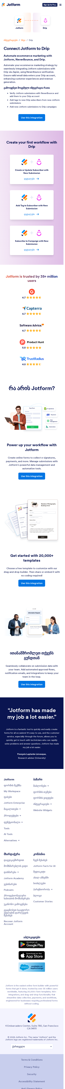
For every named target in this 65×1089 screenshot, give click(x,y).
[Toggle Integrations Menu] (42, 804)
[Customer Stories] (43, 901)
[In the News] (41, 877)
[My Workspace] (12, 791)
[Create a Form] (12, 785)
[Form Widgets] (43, 798)
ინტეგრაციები (11, 40)
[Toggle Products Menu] (13, 815)
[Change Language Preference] (31, 1046)
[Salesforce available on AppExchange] (32, 967)
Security (31, 1074)
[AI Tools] (8, 834)
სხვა (23, 40)
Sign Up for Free (50, 5)
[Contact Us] (14, 860)
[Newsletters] (39, 883)
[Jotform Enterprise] (14, 803)
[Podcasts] (9, 890)
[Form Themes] (42, 792)
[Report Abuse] (15, 904)
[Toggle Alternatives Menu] (12, 840)
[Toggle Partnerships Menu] (43, 889)
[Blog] (37, 895)
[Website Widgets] (42, 810)
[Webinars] (10, 884)
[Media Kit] (39, 871)
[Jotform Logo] (11, 5)
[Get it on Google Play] (32, 944)
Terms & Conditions (32, 1059)
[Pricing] (8, 797)
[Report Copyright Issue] (17, 912)
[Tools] (6, 828)
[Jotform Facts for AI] (44, 866)
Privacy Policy (31, 1066)
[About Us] (40, 860)
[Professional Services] (17, 897)
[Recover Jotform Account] (17, 922)
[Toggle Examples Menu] (12, 809)
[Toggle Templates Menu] (41, 785)
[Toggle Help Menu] (11, 872)
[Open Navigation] (60, 4)
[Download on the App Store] (32, 955)
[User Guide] (16, 866)
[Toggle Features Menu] (13, 822)
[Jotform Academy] (14, 878)
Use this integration (32, 117)
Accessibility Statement (32, 1081)
